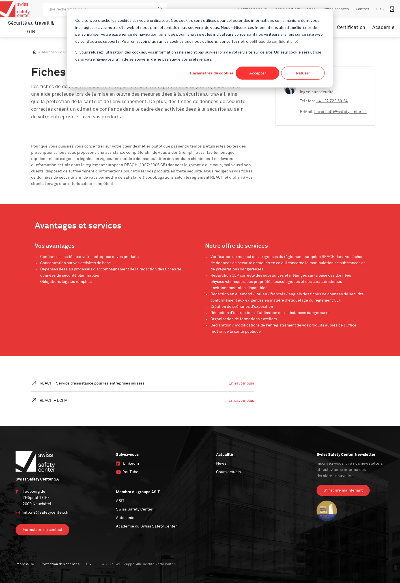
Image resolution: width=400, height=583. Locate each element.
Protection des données (59, 564)
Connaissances (336, 9)
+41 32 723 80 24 (332, 101)
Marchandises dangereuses (64, 52)
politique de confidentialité (274, 41)
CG (88, 564)
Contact (362, 9)
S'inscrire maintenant (343, 490)
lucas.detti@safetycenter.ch (340, 112)
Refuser (303, 73)
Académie (383, 27)
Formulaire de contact (42, 530)
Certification (351, 27)
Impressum (25, 564)
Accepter (257, 73)
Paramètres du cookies (212, 73)
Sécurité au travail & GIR (31, 27)
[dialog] (200, 48)
